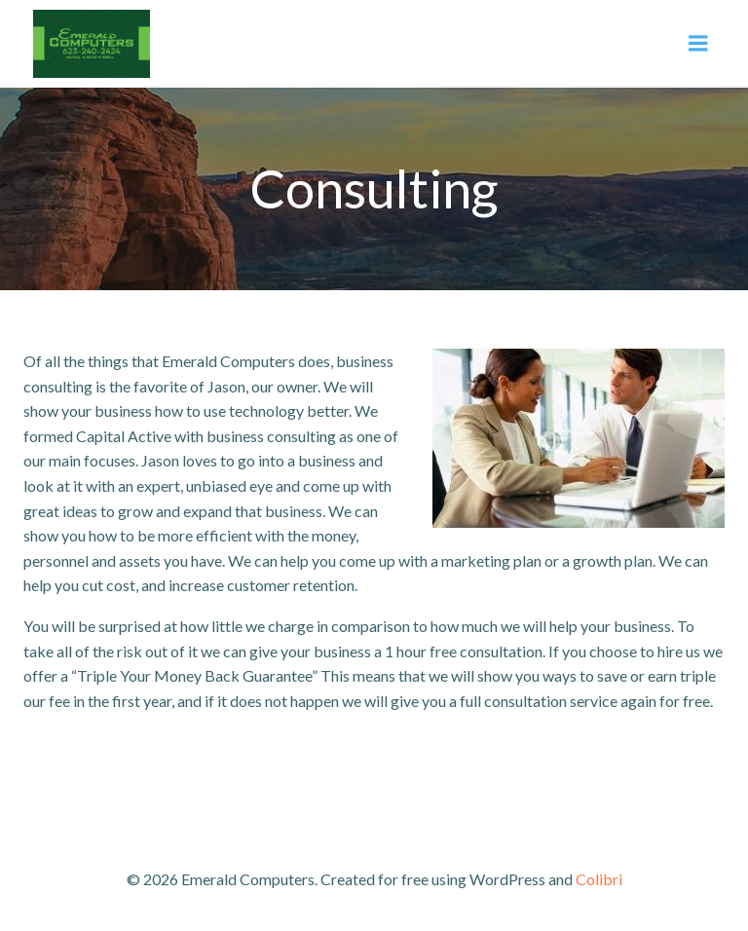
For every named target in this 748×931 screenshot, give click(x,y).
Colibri (599, 879)
